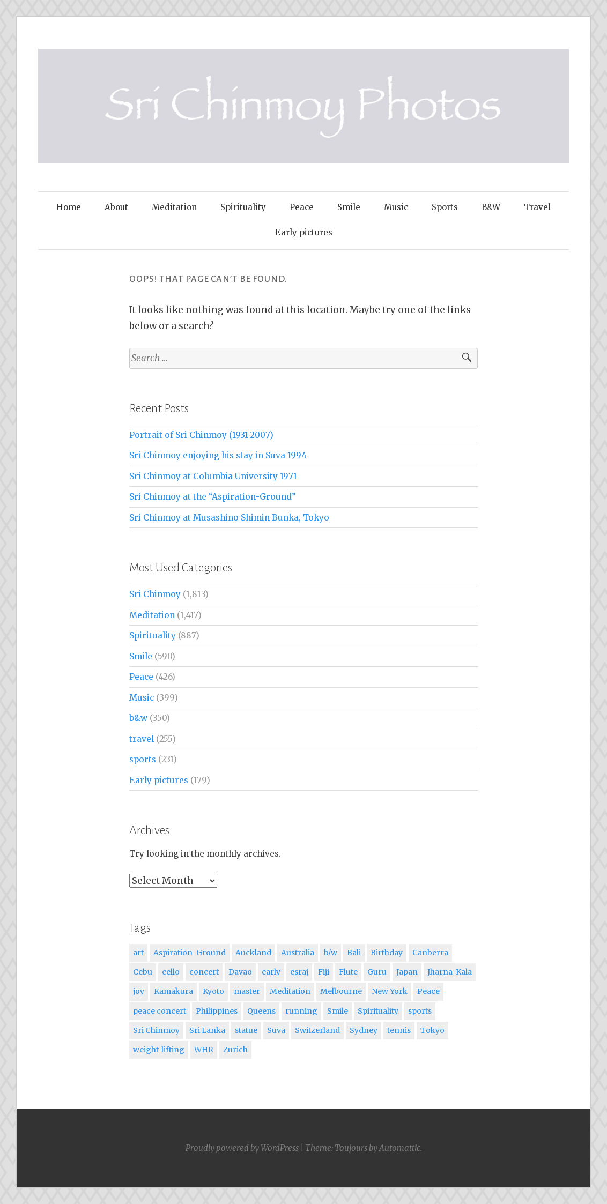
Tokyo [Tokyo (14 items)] (432, 1030)
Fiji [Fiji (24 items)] (323, 972)
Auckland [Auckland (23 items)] (253, 952)
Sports (445, 207)
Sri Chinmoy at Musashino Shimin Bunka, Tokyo (229, 517)
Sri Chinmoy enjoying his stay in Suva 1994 (218, 455)
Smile (348, 207)
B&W (491, 207)
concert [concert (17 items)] (204, 972)
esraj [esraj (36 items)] (299, 972)
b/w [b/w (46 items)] (330, 952)
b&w (138, 718)
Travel (537, 207)
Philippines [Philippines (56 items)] (217, 1011)
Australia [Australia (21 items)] (297, 952)
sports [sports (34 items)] (420, 1011)
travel (141, 739)
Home (68, 207)
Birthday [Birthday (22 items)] (387, 952)
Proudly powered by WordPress (242, 1148)
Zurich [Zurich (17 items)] (235, 1049)
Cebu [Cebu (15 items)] (142, 972)
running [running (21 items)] (301, 1011)
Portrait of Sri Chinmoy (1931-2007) (201, 435)
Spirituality (243, 207)
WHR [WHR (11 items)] (203, 1049)
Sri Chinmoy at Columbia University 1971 (213, 476)
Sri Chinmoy (155, 594)
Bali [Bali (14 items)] (354, 952)
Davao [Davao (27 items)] (240, 972)
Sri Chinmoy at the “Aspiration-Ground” (212, 497)
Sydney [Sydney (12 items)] (363, 1030)
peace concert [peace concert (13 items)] (159, 1011)
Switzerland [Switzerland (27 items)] (317, 1030)
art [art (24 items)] (138, 952)
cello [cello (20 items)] (171, 972)
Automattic (399, 1148)
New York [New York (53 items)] (390, 991)
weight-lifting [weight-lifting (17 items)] (158, 1049)
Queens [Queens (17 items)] (261, 1011)
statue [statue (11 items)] (246, 1030)
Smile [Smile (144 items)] (337, 1011)
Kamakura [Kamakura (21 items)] (173, 991)
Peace (302, 207)
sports (142, 759)
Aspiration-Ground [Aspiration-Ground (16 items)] (189, 952)
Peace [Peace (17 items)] (428, 991)
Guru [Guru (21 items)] (377, 972)
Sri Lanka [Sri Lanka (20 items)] (207, 1030)
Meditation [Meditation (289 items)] (290, 991)
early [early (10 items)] (271, 972)
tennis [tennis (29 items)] (399, 1030)
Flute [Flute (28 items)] (348, 972)
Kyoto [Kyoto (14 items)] (213, 991)
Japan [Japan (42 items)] (407, 972)
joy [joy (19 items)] (138, 991)
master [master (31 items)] (247, 991)
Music (396, 207)
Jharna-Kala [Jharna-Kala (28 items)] (449, 972)
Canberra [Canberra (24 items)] (430, 952)
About (116, 207)
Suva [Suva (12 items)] (276, 1030)
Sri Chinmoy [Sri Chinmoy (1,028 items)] (156, 1030)
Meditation (174, 207)
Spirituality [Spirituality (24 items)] (378, 1011)
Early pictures (303, 232)
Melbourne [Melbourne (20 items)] (341, 991)
